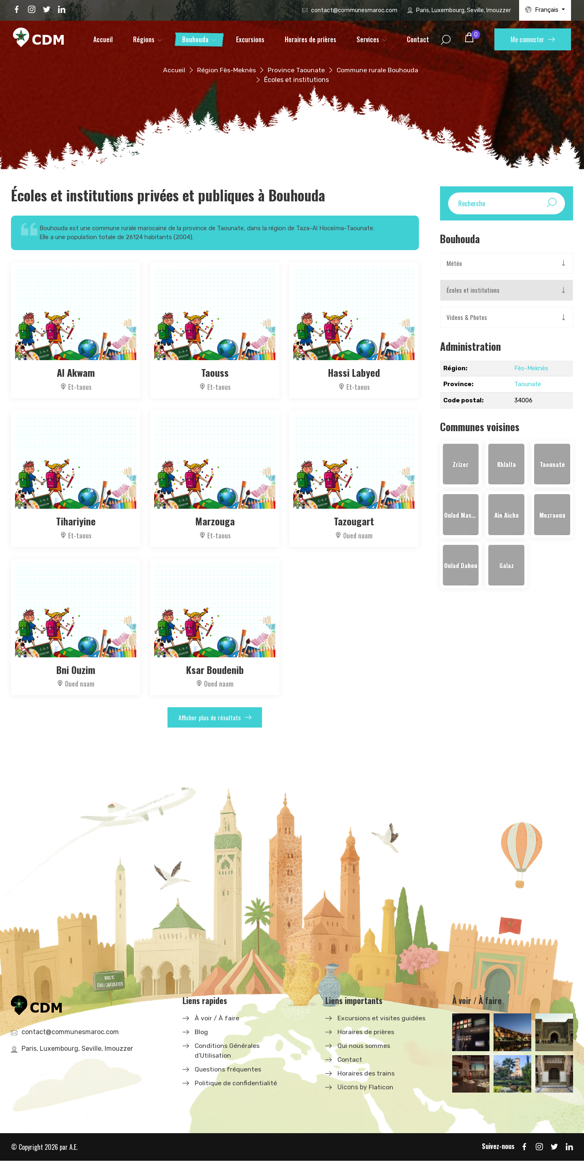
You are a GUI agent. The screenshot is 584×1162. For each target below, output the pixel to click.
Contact (418, 39)
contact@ (354, 10)
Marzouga (215, 520)
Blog (201, 1033)
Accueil (103, 39)
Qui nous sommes (364, 1046)
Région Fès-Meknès (225, 70)
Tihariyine (76, 520)
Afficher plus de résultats (215, 717)
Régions (144, 39)
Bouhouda (195, 39)
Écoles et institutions (473, 291)
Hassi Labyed (354, 372)
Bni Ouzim (76, 668)
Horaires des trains (366, 1074)
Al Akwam (76, 372)
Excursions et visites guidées (381, 1019)
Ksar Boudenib (215, 668)
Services (367, 39)
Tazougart (354, 520)
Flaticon (381, 1088)
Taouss (215, 372)
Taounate (527, 384)
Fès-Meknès (531, 368)
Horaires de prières (310, 39)
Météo (454, 263)
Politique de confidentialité (236, 1084)
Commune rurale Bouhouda (378, 70)
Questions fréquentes (228, 1070)
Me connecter (533, 39)
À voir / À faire (217, 1019)
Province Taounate (295, 70)
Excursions (250, 39)
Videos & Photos (467, 318)
